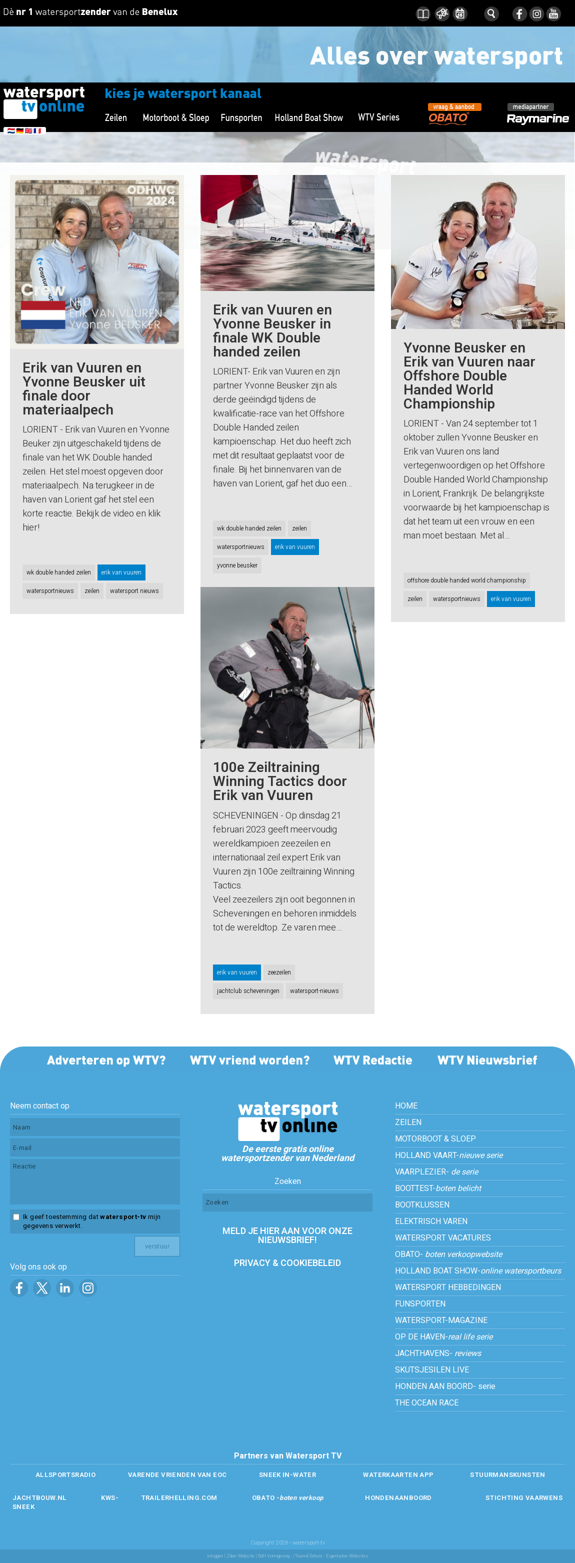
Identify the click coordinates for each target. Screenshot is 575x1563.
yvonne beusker (237, 565)
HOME (406, 1106)
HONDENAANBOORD (398, 1497)
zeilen (92, 591)
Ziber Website (240, 1556)
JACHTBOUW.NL (39, 1497)
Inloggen (215, 1556)
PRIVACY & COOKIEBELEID (287, 1263)
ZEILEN (408, 1122)
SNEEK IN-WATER (287, 1475)
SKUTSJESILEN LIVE (432, 1370)
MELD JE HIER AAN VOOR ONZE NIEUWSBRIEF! (287, 1235)
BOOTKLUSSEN (422, 1205)
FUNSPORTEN (420, 1304)
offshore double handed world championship (467, 580)
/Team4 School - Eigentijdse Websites (330, 1556)
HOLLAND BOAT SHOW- (478, 1271)
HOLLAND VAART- (448, 1156)
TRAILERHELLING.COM (179, 1497)
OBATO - (288, 1497)
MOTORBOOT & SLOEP (435, 1139)
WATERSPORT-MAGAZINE (441, 1320)
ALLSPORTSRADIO (66, 1475)
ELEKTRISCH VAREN (431, 1222)
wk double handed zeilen (58, 572)
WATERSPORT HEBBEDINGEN (448, 1288)
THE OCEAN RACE (426, 1403)
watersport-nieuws (314, 991)
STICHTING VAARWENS (524, 1497)
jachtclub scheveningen (248, 991)
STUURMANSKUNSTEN (507, 1475)
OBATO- (448, 1254)
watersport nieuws (134, 591)
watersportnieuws (50, 591)
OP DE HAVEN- (443, 1337)
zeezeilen (279, 972)
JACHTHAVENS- (438, 1354)
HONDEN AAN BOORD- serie (445, 1386)
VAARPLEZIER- (436, 1172)
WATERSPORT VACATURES (443, 1238)
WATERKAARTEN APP (398, 1475)
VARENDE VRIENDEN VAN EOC (177, 1475)
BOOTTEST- (438, 1188)
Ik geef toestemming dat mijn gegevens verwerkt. (91, 1221)
